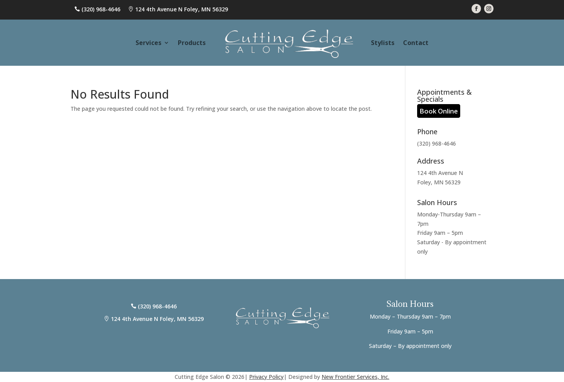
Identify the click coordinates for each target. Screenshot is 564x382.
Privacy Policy (266, 376)
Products (192, 42)
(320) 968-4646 (100, 9)
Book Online (438, 110)
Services (148, 42)
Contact (415, 42)
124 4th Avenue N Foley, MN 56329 (181, 9)
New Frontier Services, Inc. (355, 376)
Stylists (382, 42)
